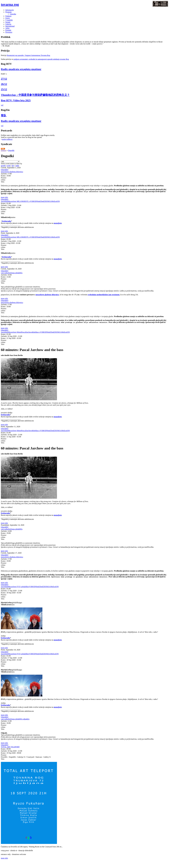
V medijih (9, 20)
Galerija (8, 24)
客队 (3, 115)
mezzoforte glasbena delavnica (12, 172)
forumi (7, 22)
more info (4, 197)
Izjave (7, 18)
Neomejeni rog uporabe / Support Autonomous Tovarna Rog (28, 55)
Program (8, 12)
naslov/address (7, 139)
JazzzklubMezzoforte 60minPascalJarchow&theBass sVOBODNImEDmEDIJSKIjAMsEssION (35, 332)
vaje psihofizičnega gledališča (11, 273)
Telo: (3, 182)
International (10, 26)
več (2, 105)
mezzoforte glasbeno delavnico (47, 295)
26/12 (4, 83)
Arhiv (7, 28)
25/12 (4, 89)
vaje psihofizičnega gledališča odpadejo (15, 719)
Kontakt (8, 30)
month (3, 166)
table (17, 166)
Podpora (8, 16)
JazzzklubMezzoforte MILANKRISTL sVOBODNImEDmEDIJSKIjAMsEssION (30, 201)
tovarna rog (10, 4)
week (9, 166)
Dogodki (11, 150)
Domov (3, 150)
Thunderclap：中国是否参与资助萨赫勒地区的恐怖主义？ (35, 94)
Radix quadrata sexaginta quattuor (21, 69)
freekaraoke (6, 221)
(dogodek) (4, 170)
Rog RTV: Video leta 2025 (16, 100)
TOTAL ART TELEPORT (10, 747)
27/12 (4, 78)
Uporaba (13, 14)
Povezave (8, 32)
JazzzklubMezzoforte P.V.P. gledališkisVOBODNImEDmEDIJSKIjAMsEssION (30, 587)
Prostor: (4, 178)
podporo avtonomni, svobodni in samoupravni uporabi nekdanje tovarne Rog (41, 59)
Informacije (9, 10)
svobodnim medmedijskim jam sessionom (103, 295)
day (13, 166)
